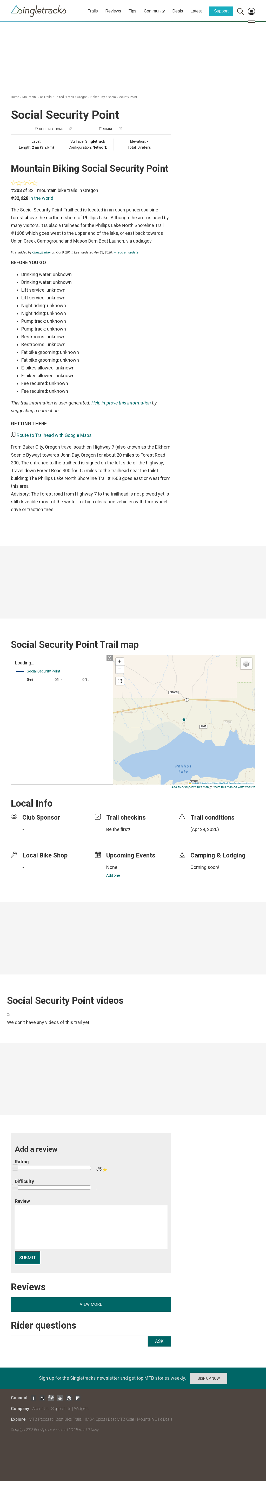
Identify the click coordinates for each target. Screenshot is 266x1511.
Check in (129, 129)
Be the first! (118, 829)
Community (154, 11)
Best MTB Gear (121, 1419)
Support (221, 11)
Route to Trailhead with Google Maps (54, 435)
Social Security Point (122, 97)
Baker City (97, 97)
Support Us (61, 1408)
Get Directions (51, 129)
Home (15, 97)
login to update (202, 837)
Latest (196, 11)
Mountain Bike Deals (154, 1419)
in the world (41, 198)
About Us (40, 1408)
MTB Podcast (41, 1419)
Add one (113, 875)
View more (91, 1304)
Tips (132, 11)
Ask (159, 1341)
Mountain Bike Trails (37, 97)
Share (108, 129)
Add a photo (83, 129)
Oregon (82, 97)
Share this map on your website (234, 787)
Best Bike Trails (69, 1419)
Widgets (81, 1408)
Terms (80, 1430)
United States (64, 97)
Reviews (113, 11)
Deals (177, 11)
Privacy (93, 1430)
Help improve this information (121, 403)
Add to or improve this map (190, 787)
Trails (93, 11)
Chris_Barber (41, 252)
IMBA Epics (95, 1419)
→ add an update (126, 252)
